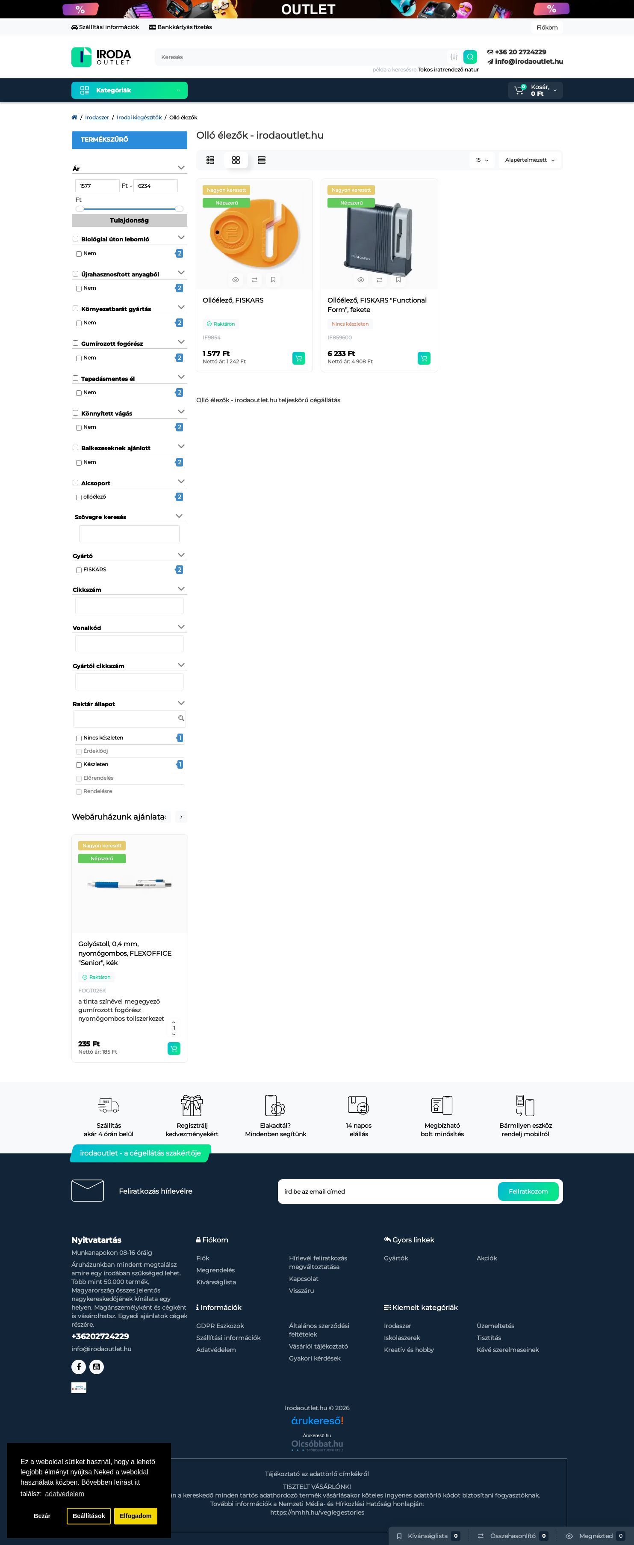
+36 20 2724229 (516, 52)
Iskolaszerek (402, 1338)
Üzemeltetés (495, 1326)
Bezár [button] (42, 1515)
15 (482, 160)
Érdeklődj (95, 751)
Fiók (202, 1258)
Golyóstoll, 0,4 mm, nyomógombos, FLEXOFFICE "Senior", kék (124, 953)
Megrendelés (215, 1270)
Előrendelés (98, 778)
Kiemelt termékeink (235, 90)
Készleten (95, 764)
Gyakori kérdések (314, 1358)
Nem (89, 253)
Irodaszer (397, 1326)
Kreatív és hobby (409, 1350)
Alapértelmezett (529, 160)
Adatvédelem (216, 1350)
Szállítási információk (105, 27)
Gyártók (396, 1258)
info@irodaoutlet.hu (525, 61)
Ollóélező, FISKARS (233, 300)
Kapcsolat (303, 1279)
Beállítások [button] (89, 1515)
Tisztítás (489, 1338)
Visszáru (301, 1291)
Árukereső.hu (317, 1435)
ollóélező (94, 496)
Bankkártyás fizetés (180, 27)
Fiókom (547, 27)
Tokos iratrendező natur (448, 69)
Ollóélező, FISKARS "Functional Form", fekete (377, 305)
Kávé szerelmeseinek (508, 1350)
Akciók (487, 1258)
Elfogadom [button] (135, 1515)
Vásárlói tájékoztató (318, 1346)
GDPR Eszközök (220, 1326)
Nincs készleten (103, 737)
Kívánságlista (216, 1282)
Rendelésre (97, 791)
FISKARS (94, 569)
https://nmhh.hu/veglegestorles (317, 1512)
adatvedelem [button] (64, 1493)
